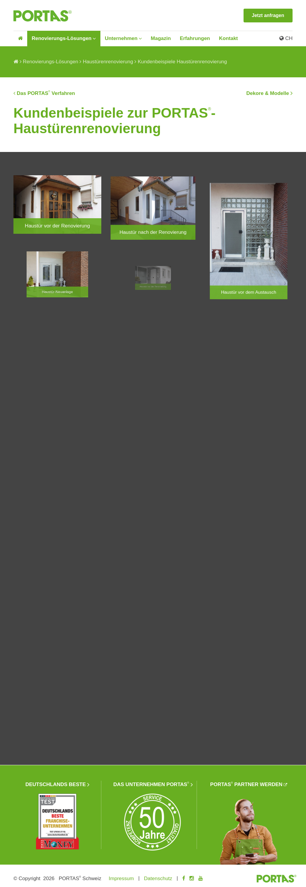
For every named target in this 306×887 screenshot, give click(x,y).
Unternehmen (121, 38)
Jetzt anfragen (268, 15)
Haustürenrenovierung (108, 61)
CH (286, 38)
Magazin (161, 38)
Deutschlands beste (55, 782)
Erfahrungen (195, 38)
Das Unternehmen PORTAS (151, 782)
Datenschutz (158, 876)
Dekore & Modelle (267, 93)
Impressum (121, 876)
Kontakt (228, 38)
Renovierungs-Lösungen (61, 38)
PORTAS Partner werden (246, 782)
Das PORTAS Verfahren (46, 93)
